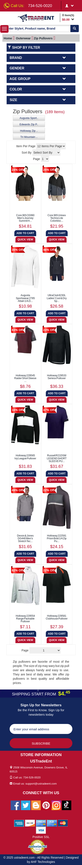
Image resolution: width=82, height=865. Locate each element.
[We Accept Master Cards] (63, 823)
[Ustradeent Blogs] (36, 805)
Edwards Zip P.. (28, 124)
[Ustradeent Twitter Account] (25, 805)
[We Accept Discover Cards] (30, 823)
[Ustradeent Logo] (38, 17)
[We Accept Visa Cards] (41, 830)
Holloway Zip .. (29, 130)
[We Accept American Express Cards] (19, 823)
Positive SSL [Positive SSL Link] (41, 837)
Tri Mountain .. (28, 137)
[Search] (74, 28)
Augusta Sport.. (29, 118)
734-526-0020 (40, 6)
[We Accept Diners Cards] (41, 823)
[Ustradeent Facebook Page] (15, 805)
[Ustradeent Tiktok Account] (66, 805)
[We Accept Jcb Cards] (52, 823)
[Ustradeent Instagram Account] (56, 805)
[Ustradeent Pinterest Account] (46, 805)
